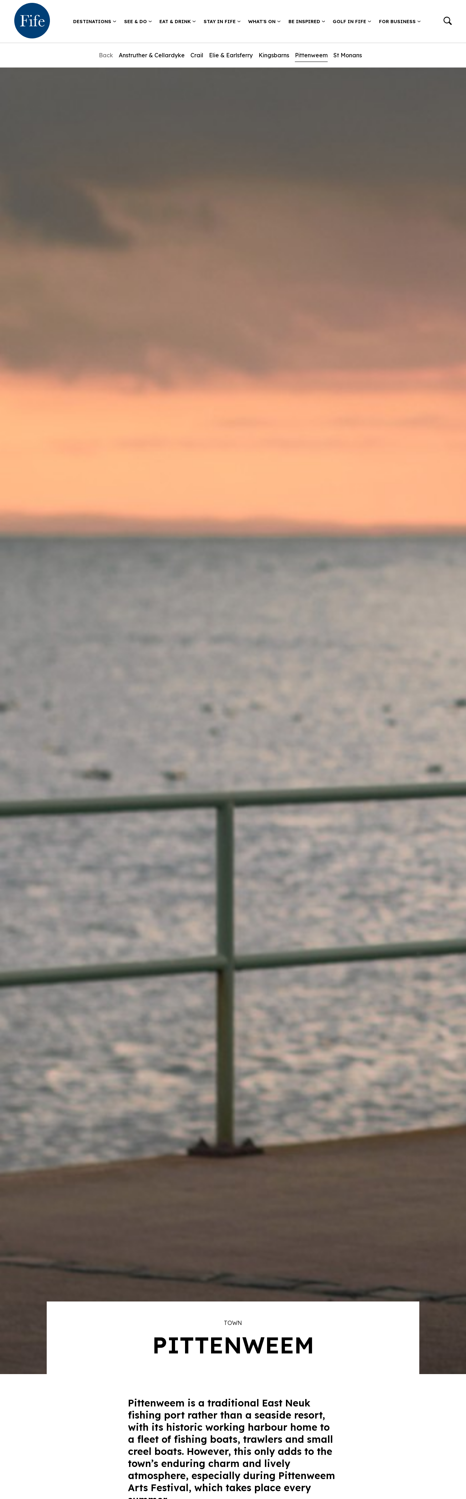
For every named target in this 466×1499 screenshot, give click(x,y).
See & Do (138, 21)
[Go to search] (448, 21)
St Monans (347, 55)
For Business (400, 21)
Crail (196, 55)
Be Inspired (306, 21)
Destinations (94, 21)
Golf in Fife (352, 21)
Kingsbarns (273, 55)
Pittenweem (311, 55)
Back (106, 55)
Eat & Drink (177, 21)
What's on (264, 21)
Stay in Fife (222, 21)
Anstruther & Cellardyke (152, 55)
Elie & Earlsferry (231, 55)
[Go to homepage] (32, 21)
